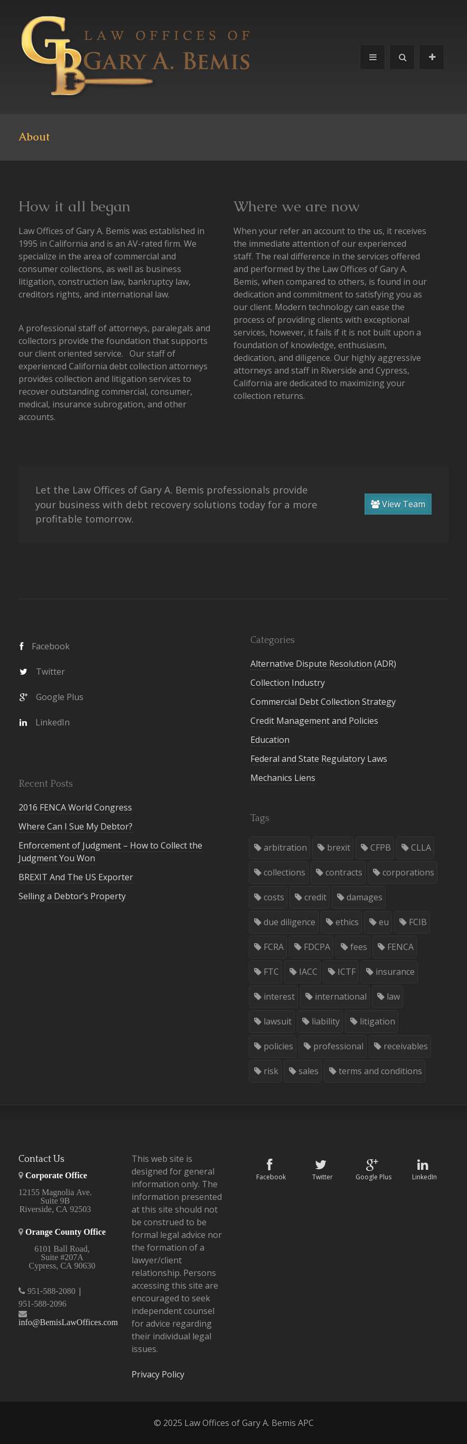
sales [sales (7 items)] (308, 1071)
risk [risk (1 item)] (271, 1071)
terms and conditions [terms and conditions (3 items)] (380, 1071)
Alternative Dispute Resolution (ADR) (323, 663)
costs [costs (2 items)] (274, 897)
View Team (398, 504)
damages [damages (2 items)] (364, 897)
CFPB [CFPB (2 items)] (380, 847)
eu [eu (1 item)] (384, 922)
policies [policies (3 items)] (278, 1046)
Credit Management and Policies (314, 720)
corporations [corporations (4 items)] (408, 872)
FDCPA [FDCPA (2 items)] (317, 947)
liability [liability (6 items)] (326, 1021)
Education (269, 740)
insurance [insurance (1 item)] (395, 971)
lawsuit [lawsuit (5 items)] (278, 1021)
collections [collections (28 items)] (284, 872)
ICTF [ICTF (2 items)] (347, 971)
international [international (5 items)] (341, 996)
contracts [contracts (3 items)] (343, 872)
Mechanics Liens (282, 778)
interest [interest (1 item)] (279, 996)
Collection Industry (287, 682)
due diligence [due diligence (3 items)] (289, 922)
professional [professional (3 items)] (338, 1046)
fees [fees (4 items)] (358, 947)
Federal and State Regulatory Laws (318, 759)
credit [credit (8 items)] (315, 897)
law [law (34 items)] (393, 996)
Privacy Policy (158, 1374)
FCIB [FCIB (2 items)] (418, 922)
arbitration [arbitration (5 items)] (285, 847)
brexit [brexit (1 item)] (338, 847)
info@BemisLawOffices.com (68, 1322)
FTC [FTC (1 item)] (271, 971)
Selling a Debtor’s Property (72, 896)
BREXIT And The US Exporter (75, 877)
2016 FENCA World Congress (75, 807)
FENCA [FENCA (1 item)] (400, 947)
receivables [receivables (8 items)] (406, 1046)
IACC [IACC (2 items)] (308, 971)
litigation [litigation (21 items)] (377, 1021)
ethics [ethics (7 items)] (347, 922)
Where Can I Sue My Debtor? (75, 826)
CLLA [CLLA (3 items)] (421, 847)
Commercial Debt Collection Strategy (323, 701)
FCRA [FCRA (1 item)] (274, 947)
